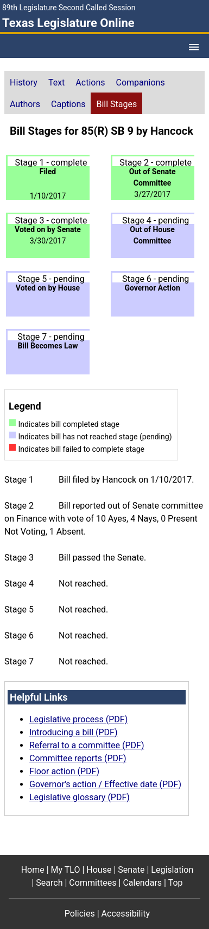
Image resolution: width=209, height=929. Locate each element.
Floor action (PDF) (64, 771)
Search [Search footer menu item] (49, 883)
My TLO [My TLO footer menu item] (65, 870)
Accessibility (126, 913)
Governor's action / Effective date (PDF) (105, 784)
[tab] (23, 82)
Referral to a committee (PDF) (86, 745)
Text (56, 82)
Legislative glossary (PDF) (79, 797)
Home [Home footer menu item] (33, 870)
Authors (25, 104)
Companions (140, 82)
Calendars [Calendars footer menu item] (142, 883)
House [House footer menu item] (98, 870)
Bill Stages (116, 104)
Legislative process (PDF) (78, 719)
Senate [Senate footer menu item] (131, 870)
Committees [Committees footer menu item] (92, 883)
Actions (90, 82)
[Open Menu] (194, 47)
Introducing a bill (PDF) (73, 732)
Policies (80, 913)
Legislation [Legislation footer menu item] (172, 870)
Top (175, 883)
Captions (68, 104)
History (23, 82)
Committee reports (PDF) (77, 758)
